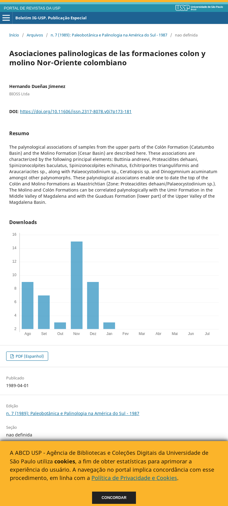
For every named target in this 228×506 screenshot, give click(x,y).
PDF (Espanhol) (29, 356)
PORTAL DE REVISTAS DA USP (32, 8)
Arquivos (35, 35)
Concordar (114, 498)
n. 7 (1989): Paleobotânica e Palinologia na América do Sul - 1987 (109, 35)
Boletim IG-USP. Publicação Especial (51, 18)
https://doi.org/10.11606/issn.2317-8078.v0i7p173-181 (76, 111)
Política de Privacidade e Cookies (134, 477)
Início (14, 35)
